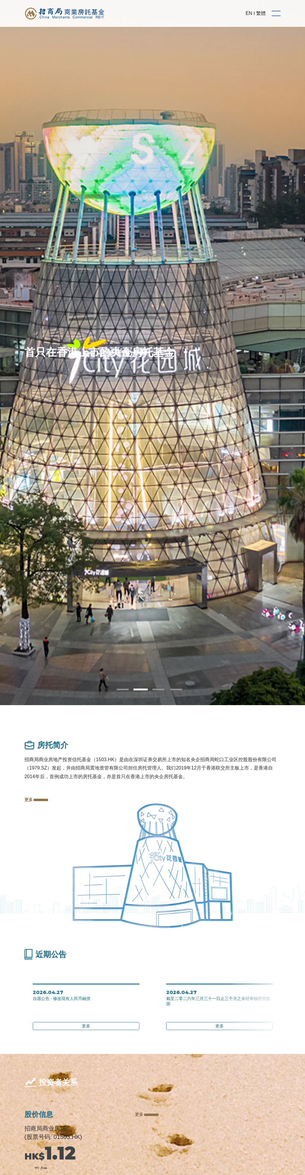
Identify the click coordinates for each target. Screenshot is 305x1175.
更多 (36, 799)
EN (249, 13)
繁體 (261, 13)
